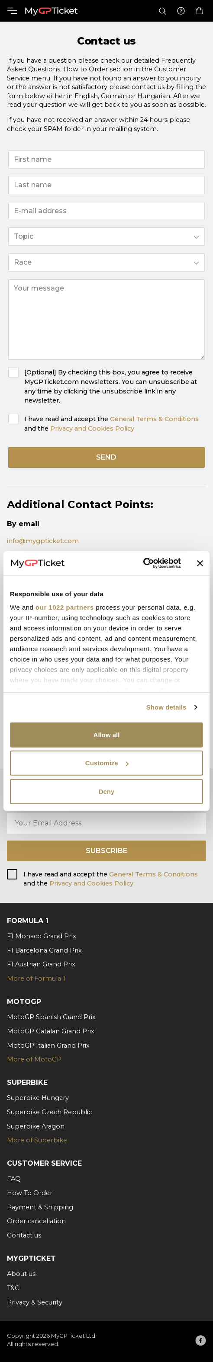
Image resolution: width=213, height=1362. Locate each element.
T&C (13, 1288)
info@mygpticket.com (43, 541)
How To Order (29, 1193)
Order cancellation (36, 1221)
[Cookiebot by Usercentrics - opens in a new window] (143, 563)
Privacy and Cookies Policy (92, 428)
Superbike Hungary (38, 1098)
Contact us (24, 1235)
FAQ (14, 1179)
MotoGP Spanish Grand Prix (51, 1017)
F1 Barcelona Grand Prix (44, 950)
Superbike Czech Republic (49, 1112)
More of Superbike (37, 1140)
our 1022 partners (65, 607)
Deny (107, 791)
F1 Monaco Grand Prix (41, 936)
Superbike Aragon (36, 1126)
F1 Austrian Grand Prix (41, 964)
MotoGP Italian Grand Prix (48, 1045)
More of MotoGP (34, 1059)
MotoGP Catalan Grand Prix (50, 1031)
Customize (107, 763)
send (106, 457)
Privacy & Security (34, 1302)
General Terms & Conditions (154, 419)
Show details (166, 707)
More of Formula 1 (36, 978)
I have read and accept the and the (111, 423)
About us (21, 1274)
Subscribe (106, 851)
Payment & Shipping (40, 1207)
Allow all (107, 734)
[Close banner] (200, 563)
